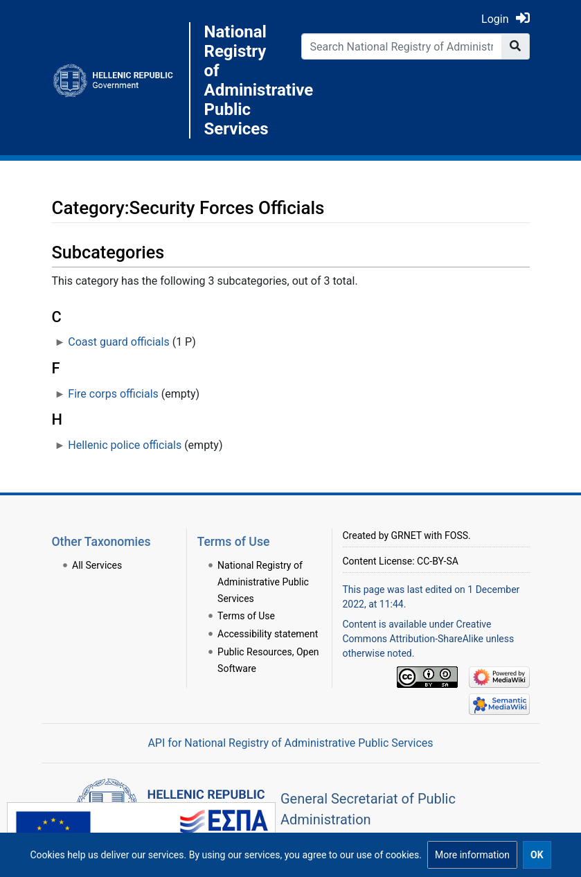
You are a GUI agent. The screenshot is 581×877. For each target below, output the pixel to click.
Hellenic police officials (124, 445)
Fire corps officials (113, 393)
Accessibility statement (267, 633)
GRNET (406, 535)
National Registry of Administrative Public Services (242, 80)
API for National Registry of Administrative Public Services (290, 743)
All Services (97, 565)
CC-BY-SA (437, 561)
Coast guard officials (118, 341)
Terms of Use (246, 615)
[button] (472, 855)
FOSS (456, 535)
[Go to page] (515, 46)
